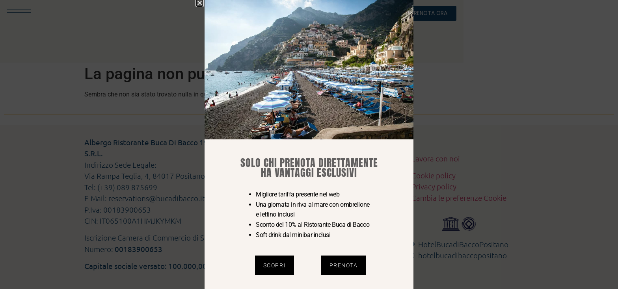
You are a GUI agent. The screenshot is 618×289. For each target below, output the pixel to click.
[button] (200, 3)
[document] (309, 144)
